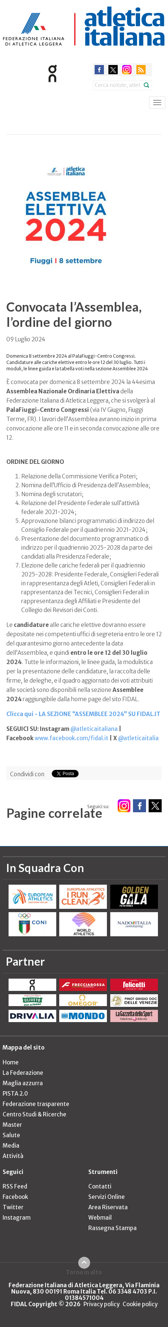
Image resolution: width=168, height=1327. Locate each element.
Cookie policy (140, 1304)
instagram (126, 69)
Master (12, 1124)
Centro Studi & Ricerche (34, 1114)
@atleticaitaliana (94, 728)
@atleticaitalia (138, 738)
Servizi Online (106, 1196)
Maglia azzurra (23, 1083)
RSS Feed (15, 1186)
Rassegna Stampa (112, 1228)
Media (11, 1145)
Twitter (13, 1207)
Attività (13, 1156)
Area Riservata (108, 1207)
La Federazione (23, 1072)
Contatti (99, 1186)
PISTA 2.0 (15, 1093)
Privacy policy (101, 1304)
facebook (99, 69)
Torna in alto (84, 1272)
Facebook (15, 1196)
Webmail (100, 1217)
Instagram (17, 1217)
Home (11, 1062)
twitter (113, 69)
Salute (11, 1135)
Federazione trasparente (36, 1104)
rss (141, 69)
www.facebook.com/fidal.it (71, 738)
